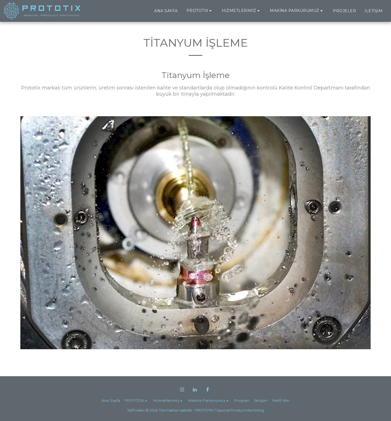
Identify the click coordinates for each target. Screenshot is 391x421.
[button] (199, 11)
